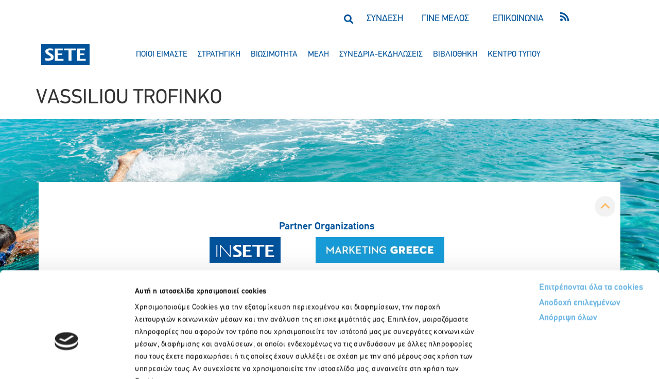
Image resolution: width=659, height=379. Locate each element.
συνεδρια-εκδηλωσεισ (381, 54)
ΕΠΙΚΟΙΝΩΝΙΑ (518, 19)
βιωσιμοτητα (274, 54)
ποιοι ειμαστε (161, 54)
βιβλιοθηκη (455, 54)
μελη (318, 54)
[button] (348, 18)
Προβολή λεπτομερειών (575, 359)
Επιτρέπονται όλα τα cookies (552, 223)
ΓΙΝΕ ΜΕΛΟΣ (445, 19)
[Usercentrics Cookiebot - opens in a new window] (67, 359)
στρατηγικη (219, 54)
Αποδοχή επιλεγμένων (541, 239)
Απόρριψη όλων (529, 255)
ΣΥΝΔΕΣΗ (385, 19)
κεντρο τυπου (514, 54)
